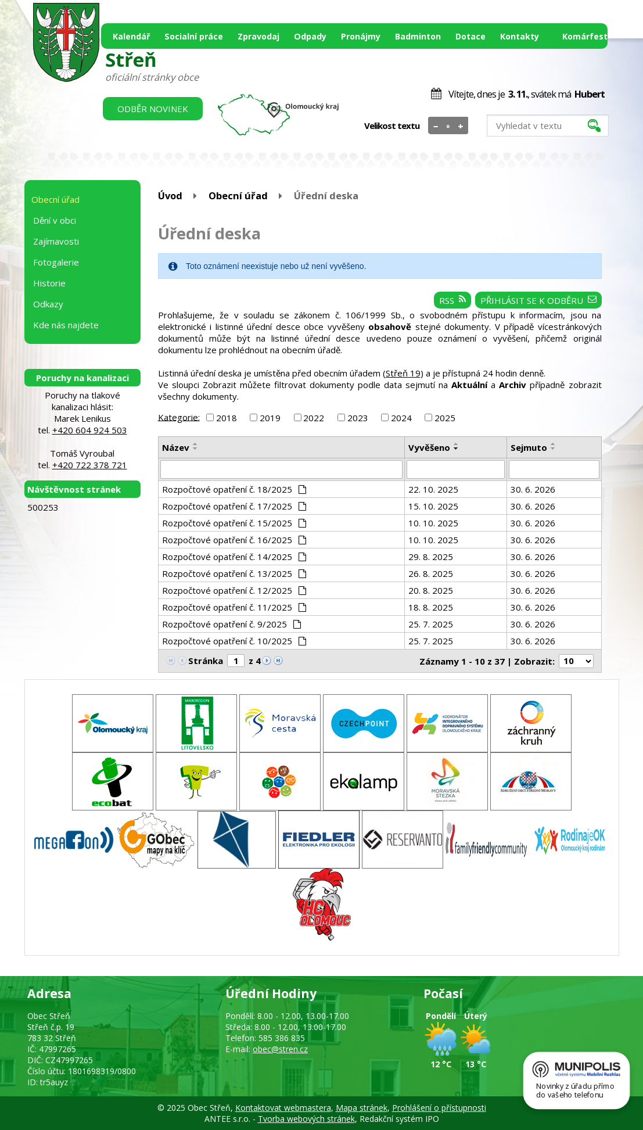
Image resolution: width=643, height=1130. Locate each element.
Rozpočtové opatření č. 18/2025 (234, 489)
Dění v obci (54, 220)
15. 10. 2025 (433, 506)
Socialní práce (193, 36)
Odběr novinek (152, 108)
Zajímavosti (56, 241)
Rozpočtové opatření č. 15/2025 (234, 523)
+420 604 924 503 (89, 430)
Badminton (418, 36)
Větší (460, 126)
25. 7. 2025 (430, 624)
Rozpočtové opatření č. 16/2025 (234, 540)
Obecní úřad (238, 195)
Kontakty (519, 36)
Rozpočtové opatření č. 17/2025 (234, 506)
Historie (49, 283)
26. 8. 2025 (430, 573)
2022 (313, 418)
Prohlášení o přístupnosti (439, 1107)
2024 (401, 418)
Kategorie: (179, 416)
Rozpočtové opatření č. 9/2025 (231, 624)
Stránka (205, 660)
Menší (436, 126)
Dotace (470, 36)
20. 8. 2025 (430, 590)
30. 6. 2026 (533, 489)
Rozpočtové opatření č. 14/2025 (234, 556)
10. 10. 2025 (433, 523)
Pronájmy (360, 36)
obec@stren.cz (280, 1048)
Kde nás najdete (66, 325)
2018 (226, 418)
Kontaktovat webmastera (283, 1107)
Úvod (170, 195)
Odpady (310, 36)
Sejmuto (529, 447)
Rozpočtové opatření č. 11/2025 (234, 607)
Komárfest (585, 36)
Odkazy (48, 304)
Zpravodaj (258, 36)
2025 (444, 418)
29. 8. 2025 (430, 556)
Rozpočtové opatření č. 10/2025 (234, 641)
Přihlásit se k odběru (538, 300)
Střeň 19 (403, 373)
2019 (270, 418)
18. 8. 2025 (430, 607)
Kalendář (131, 36)
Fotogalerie (56, 262)
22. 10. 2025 (433, 489)
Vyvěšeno (429, 447)
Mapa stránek (361, 1107)
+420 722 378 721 (89, 465)
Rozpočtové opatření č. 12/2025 (234, 590)
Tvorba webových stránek (306, 1118)
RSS (452, 300)
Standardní (448, 126)
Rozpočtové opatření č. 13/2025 (234, 573)
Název (175, 447)
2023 (357, 418)
